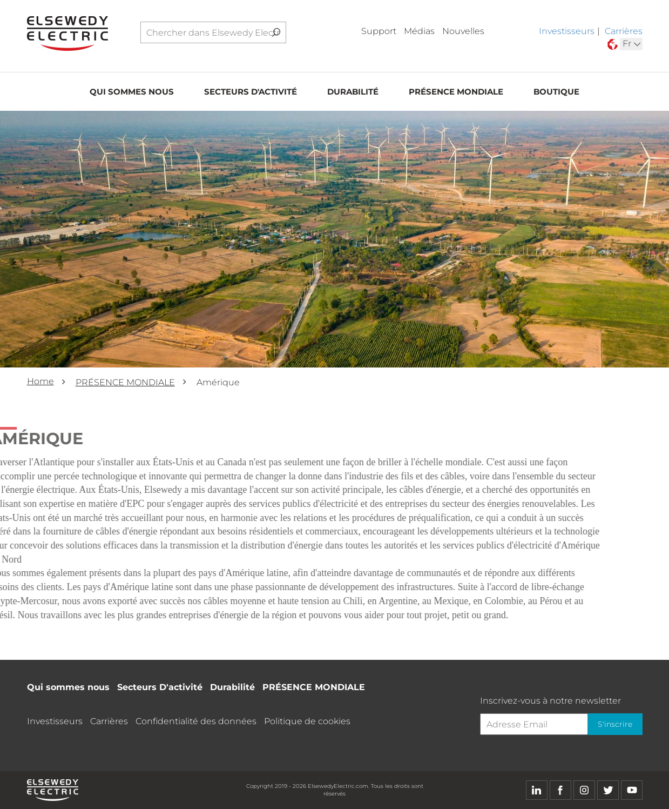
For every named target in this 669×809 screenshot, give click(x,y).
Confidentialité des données (196, 721)
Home (40, 381)
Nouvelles (463, 31)
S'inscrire (613, 724)
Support (378, 31)
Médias (419, 31)
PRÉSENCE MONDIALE (456, 95)
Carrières (624, 31)
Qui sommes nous (132, 95)
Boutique (556, 95)
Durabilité (353, 95)
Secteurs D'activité (250, 95)
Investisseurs (566, 31)
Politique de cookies (307, 721)
